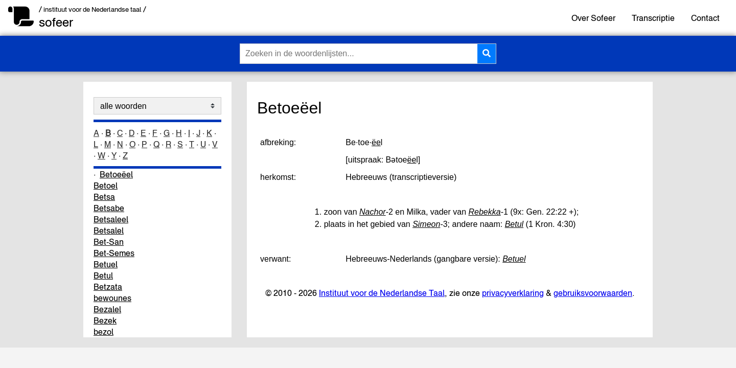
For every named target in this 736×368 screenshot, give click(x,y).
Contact (705, 18)
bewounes (112, 298)
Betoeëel (116, 174)
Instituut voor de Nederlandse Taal (382, 292)
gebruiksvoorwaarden (593, 292)
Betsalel (109, 230)
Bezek (105, 320)
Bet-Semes (114, 253)
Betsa (104, 196)
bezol (103, 331)
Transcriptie (653, 18)
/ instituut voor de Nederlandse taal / (92, 9)
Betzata (108, 286)
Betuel (106, 264)
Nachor (372, 212)
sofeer (56, 22)
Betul (103, 275)
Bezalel (107, 309)
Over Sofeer (593, 18)
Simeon (426, 224)
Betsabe (109, 208)
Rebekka (484, 212)
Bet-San (109, 241)
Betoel (106, 185)
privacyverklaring (513, 292)
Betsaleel (111, 219)
